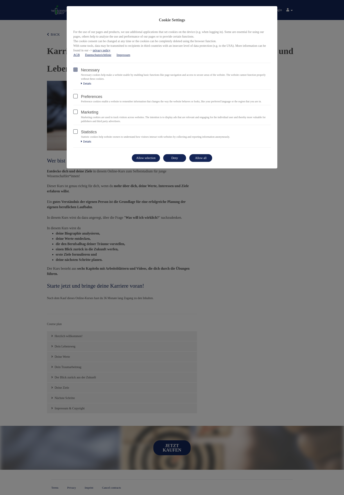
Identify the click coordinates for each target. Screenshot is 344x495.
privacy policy (101, 50)
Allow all (201, 158)
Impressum (123, 55)
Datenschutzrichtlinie (98, 55)
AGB (76, 55)
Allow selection (146, 158)
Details (86, 83)
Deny (174, 158)
